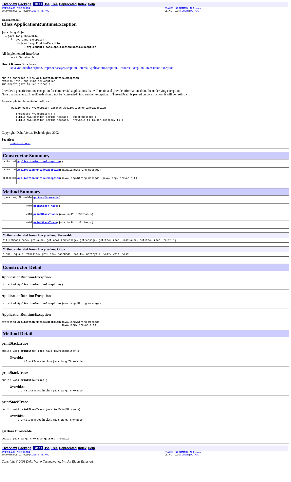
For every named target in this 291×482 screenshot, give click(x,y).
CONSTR (34, 11)
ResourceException (131, 68)
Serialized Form (20, 150)
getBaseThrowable (46, 206)
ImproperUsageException (60, 68)
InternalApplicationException (97, 68)
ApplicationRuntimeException (38, 168)
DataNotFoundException (26, 68)
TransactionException (159, 68)
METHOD (45, 11)
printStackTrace (45, 215)
